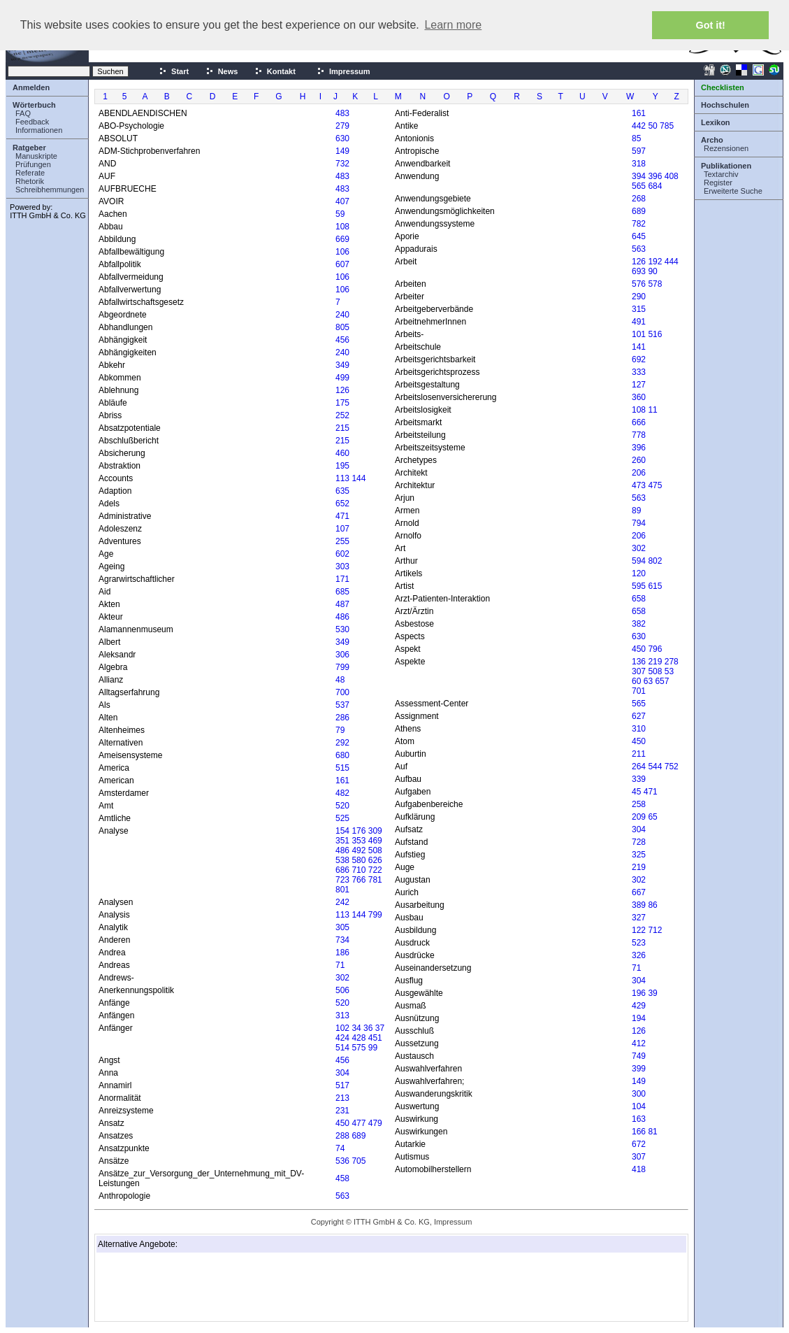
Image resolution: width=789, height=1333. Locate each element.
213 (342, 1098)
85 (636, 138)
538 (342, 860)
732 (342, 164)
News (221, 71)
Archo (712, 140)
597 (639, 151)
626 (375, 860)
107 (342, 529)
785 (667, 126)
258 (639, 804)
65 (652, 817)
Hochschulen (725, 105)
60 (636, 681)
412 (639, 1043)
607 (342, 264)
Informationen (38, 130)
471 (342, 516)
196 (639, 993)
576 (639, 284)
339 (639, 779)
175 (342, 403)
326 (639, 955)
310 (639, 729)
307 (639, 671)
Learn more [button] (453, 25)
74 (340, 1148)
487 (342, 604)
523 (639, 943)
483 (342, 113)
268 (639, 199)
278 (672, 661)
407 (342, 201)
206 (639, 473)
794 (639, 523)
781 (375, 880)
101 (639, 334)
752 (672, 766)
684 (655, 186)
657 (662, 681)
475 (655, 485)
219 (655, 661)
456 (342, 340)
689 (358, 1136)
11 (652, 410)
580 (358, 860)
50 (652, 126)
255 (342, 541)
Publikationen (726, 166)
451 (375, 1038)
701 (639, 691)
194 (639, 1018)
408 (672, 176)
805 (342, 327)
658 (639, 599)
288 (342, 1136)
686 (342, 870)
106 (342, 252)
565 (639, 186)
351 (342, 841)
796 (655, 649)
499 (342, 378)
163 (639, 1119)
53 (669, 671)
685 (342, 592)
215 (342, 428)
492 (358, 850)
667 (639, 892)
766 (358, 880)
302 (342, 978)
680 (342, 755)
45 (636, 792)
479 (375, 1123)
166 (639, 1131)
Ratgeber (29, 147)
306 (342, 655)
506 (342, 990)
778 (639, 435)
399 (639, 1069)
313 (342, 1015)
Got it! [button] (710, 25)
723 (342, 880)
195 (342, 466)
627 (639, 716)
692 (639, 359)
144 (358, 478)
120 (639, 573)
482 (342, 793)
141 (639, 347)
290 (639, 296)
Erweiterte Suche (733, 191)
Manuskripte (36, 156)
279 (342, 126)
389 (639, 905)
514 (342, 1048)
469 (375, 841)
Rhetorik (29, 181)
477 (358, 1123)
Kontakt (275, 71)
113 (342, 478)
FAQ (23, 113)
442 (639, 126)
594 (639, 561)
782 (639, 224)
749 (639, 1056)
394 (639, 176)
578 (655, 284)
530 (342, 629)
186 (342, 952)
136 (639, 661)
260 (639, 460)
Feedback (32, 121)
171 (342, 579)
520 (342, 806)
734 (342, 940)
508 (375, 850)
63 (648, 681)
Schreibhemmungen (49, 189)
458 (342, 1178)
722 (375, 870)
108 (342, 226)
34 (356, 1028)
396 (655, 176)
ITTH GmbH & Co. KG (48, 215)
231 (342, 1110)
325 (639, 855)
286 (342, 717)
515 (342, 768)
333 (639, 372)
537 (342, 705)
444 (672, 261)
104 (639, 1106)
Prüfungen (33, 164)
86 (652, 905)
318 (639, 164)
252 (342, 415)
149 (342, 151)
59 (340, 214)
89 (636, 510)
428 (358, 1038)
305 (342, 927)
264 (639, 766)
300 (639, 1094)
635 (342, 491)
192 (655, 261)
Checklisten (722, 87)
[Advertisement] (168, 1286)
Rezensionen (726, 148)
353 (358, 841)
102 (342, 1028)
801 (342, 889)
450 (342, 1123)
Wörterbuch (34, 105)
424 (342, 1038)
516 (655, 334)
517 (342, 1085)
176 (358, 831)
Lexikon (715, 122)
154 (342, 831)
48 (340, 680)
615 (655, 586)
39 (652, 993)
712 (655, 930)
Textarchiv (721, 174)
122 (639, 930)
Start (174, 71)
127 (639, 385)
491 (639, 322)
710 (358, 870)
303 (342, 566)
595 (639, 586)
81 (652, 1131)
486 (342, 617)
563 (342, 1196)
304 (342, 1073)
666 (639, 422)
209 (639, 817)
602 (342, 554)
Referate (30, 173)
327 (639, 917)
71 (340, 965)
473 (639, 485)
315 (639, 309)
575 (358, 1048)
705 (358, 1161)
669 (342, 239)
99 (372, 1048)
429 (639, 1006)
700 (342, 692)
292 (342, 743)
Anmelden (31, 87)
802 (655, 561)
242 (342, 902)
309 (375, 831)
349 (342, 365)
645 (639, 236)
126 (342, 390)
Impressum (343, 71)
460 (342, 453)
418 (639, 1169)
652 (342, 503)
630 (342, 138)
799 (342, 667)
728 (639, 842)
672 (639, 1144)
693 (639, 271)
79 (340, 730)
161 (342, 780)
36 (367, 1028)
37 (379, 1028)
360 (639, 397)
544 (655, 766)
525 (342, 818)
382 (639, 624)
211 (639, 754)
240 (342, 315)
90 (652, 271)
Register (718, 182)
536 (342, 1161)
